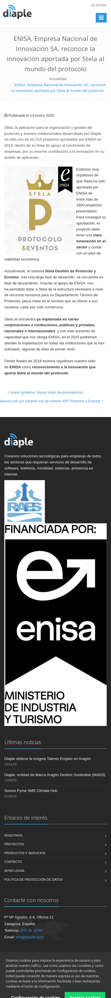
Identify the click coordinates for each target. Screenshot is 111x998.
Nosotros (13, 835)
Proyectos (14, 844)
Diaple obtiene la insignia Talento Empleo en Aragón (47, 758)
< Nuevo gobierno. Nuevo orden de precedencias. (45, 392)
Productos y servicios (24, 853)
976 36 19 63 (31, 930)
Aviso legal (14, 870)
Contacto (13, 861)
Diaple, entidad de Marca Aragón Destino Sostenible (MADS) (54, 775)
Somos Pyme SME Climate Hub (30, 790)
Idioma (101, 5)
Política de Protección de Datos (33, 879)
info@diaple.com (30, 937)
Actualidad (57, 79)
